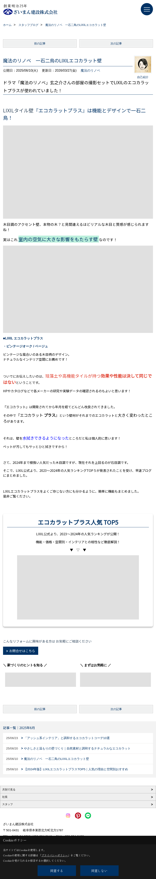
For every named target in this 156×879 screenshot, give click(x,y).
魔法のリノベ (90, 70)
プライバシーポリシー (54, 855)
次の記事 (116, 43)
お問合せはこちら (22, 650)
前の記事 (40, 43)
